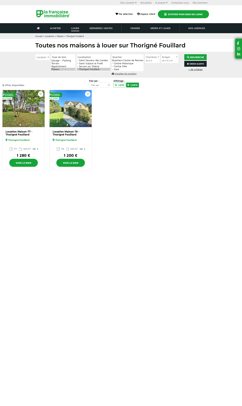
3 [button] (26, 124)
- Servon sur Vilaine (93, 66)
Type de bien (59, 57)
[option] (23, 108)
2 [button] (23, 124)
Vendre (135, 28)
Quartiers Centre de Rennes (128, 60)
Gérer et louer (160, 28)
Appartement (63, 66)
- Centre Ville (128, 66)
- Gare (128, 69)
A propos (160, 2)
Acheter (55, 28)
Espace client (146, 14)
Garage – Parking (63, 60)
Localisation (84, 57)
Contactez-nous (180, 2)
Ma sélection (124, 14)
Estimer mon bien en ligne (183, 14)
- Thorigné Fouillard (93, 69)
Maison (60, 36)
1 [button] (20, 124)
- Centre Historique (128, 63)
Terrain (63, 63)
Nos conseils (127, 2)
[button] (238, 43)
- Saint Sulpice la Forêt (93, 63)
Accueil (38, 36)
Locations (49, 36)
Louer (75, 28)
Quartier (117, 57)
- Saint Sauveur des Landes (93, 60)
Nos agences (196, 28)
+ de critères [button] (195, 69)
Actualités (146, 2)
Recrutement (200, 2)
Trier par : (94, 81)
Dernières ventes (101, 28)
